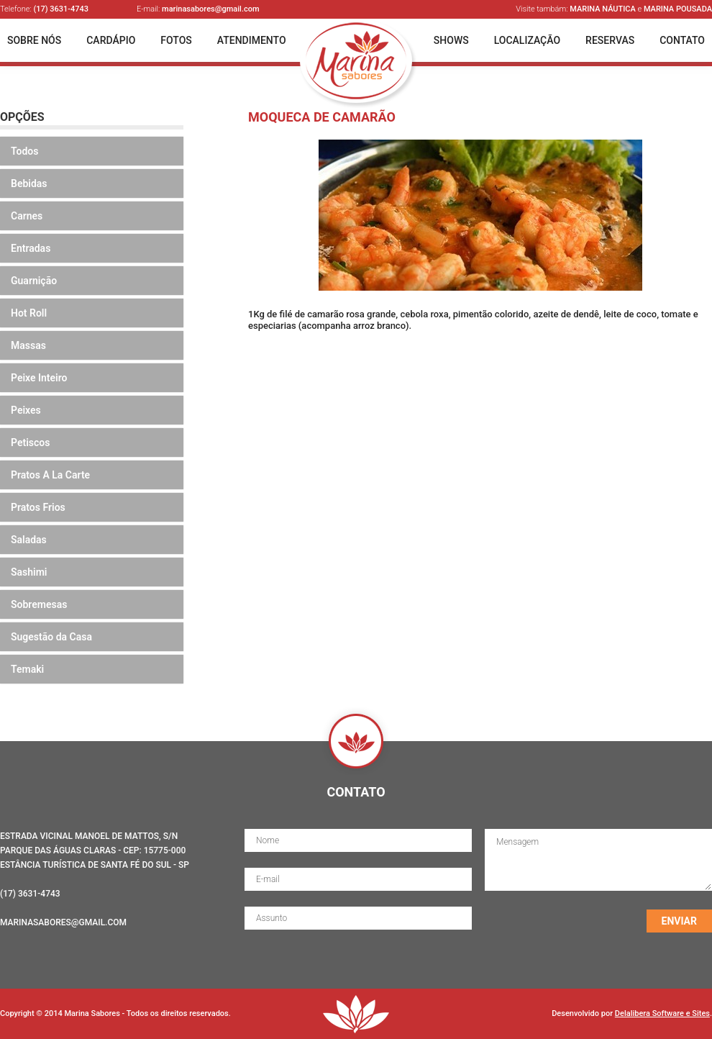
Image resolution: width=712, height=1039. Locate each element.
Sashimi (29, 572)
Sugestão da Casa (51, 637)
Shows (451, 40)
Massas (28, 345)
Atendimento (251, 40)
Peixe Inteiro (39, 378)
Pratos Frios (38, 507)
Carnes (26, 216)
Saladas (29, 539)
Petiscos (30, 442)
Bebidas (29, 183)
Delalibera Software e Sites (662, 1013)
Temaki (27, 669)
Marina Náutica (603, 9)
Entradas (30, 248)
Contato (682, 40)
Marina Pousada (678, 9)
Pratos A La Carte (50, 475)
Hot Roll (29, 313)
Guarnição (34, 280)
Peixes (26, 410)
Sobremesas (39, 604)
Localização (527, 40)
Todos (24, 151)
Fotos (176, 40)
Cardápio (110, 40)
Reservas (609, 40)
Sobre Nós (34, 40)
